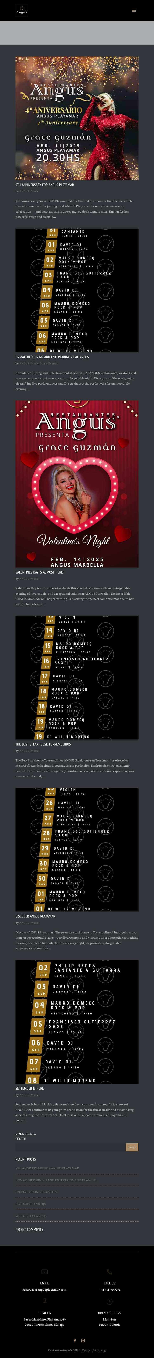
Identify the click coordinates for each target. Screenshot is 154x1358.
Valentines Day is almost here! (39, 572)
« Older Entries (26, 1134)
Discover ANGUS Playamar (35, 916)
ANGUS (24, 192)
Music (34, 192)
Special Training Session (36, 1192)
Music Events (48, 364)
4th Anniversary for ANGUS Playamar (44, 185)
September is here (29, 1088)
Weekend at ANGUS (30, 1216)
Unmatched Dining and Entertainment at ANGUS (52, 357)
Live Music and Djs (30, 1204)
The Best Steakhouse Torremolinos (43, 744)
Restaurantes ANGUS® (64, 1350)
